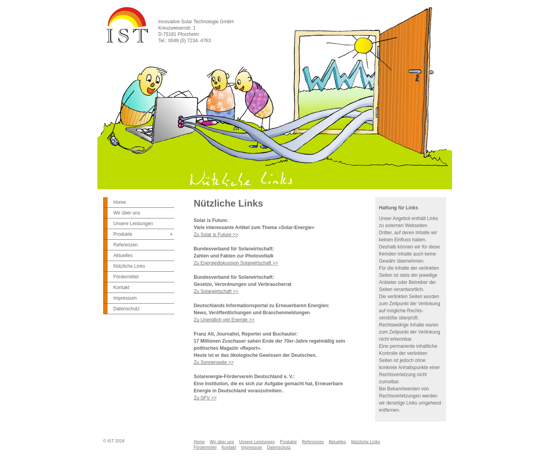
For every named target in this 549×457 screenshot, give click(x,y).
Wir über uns (127, 213)
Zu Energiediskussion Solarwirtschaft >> (236, 263)
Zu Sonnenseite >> (214, 362)
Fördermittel (126, 277)
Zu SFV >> (205, 398)
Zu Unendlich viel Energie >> (224, 320)
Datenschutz (127, 309)
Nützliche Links (129, 266)
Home (120, 202)
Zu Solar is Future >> (216, 234)
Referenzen (126, 245)
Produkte (123, 234)
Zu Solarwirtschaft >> (216, 291)
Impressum (125, 298)
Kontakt (122, 287)
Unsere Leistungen (133, 223)
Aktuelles (123, 255)
